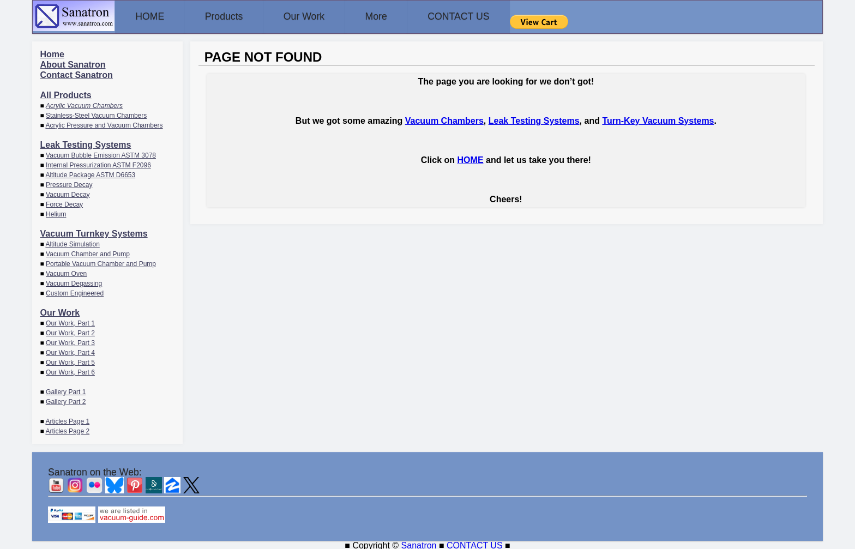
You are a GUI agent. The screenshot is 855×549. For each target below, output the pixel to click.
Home (52, 53)
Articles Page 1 (67, 420)
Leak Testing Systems (85, 143)
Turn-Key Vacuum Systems (658, 119)
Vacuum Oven (66, 272)
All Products (66, 94)
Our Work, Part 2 (70, 332)
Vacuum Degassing (74, 282)
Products (235, 16)
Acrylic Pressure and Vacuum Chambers (103, 124)
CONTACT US (494, 16)
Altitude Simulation (72, 243)
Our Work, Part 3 (70, 342)
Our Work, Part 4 (70, 351)
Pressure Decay (69, 184)
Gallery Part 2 (66, 401)
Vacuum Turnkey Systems (94, 232)
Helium (56, 213)
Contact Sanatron (76, 74)
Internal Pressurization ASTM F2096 (98, 164)
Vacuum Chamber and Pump (88, 253)
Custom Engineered (75, 292)
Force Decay (64, 203)
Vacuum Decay (67, 193)
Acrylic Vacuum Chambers (84, 104)
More (404, 16)
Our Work (324, 16)
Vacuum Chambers (444, 119)
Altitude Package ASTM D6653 (90, 174)
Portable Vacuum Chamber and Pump (101, 263)
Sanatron (419, 543)
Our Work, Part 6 (70, 371)
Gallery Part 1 (66, 391)
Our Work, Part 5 (70, 361)
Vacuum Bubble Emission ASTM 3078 (101, 154)
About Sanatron (73, 63)
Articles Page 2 (67, 430)
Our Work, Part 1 (70, 322)
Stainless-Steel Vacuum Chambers (96, 114)
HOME (153, 16)
